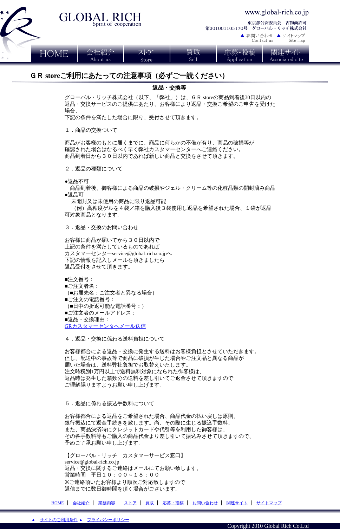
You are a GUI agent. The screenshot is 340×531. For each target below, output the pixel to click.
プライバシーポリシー (108, 519)
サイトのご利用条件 (59, 519)
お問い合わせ (205, 502)
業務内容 (106, 502)
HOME (57, 502)
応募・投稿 (173, 502)
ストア (130, 502)
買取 (149, 502)
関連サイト (237, 502)
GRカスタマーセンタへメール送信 (105, 326)
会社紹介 (81, 502)
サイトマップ (269, 502)
